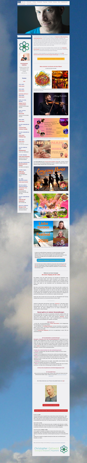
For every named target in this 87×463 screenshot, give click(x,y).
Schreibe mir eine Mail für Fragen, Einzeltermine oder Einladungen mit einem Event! (51, 410)
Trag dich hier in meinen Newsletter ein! (50, 405)
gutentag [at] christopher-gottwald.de (58, 442)
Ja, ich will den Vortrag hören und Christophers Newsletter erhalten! (51, 58)
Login (67, 457)
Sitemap (26, 457)
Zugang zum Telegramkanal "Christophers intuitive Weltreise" (51, 260)
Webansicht (66, 458)
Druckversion (21, 457)
